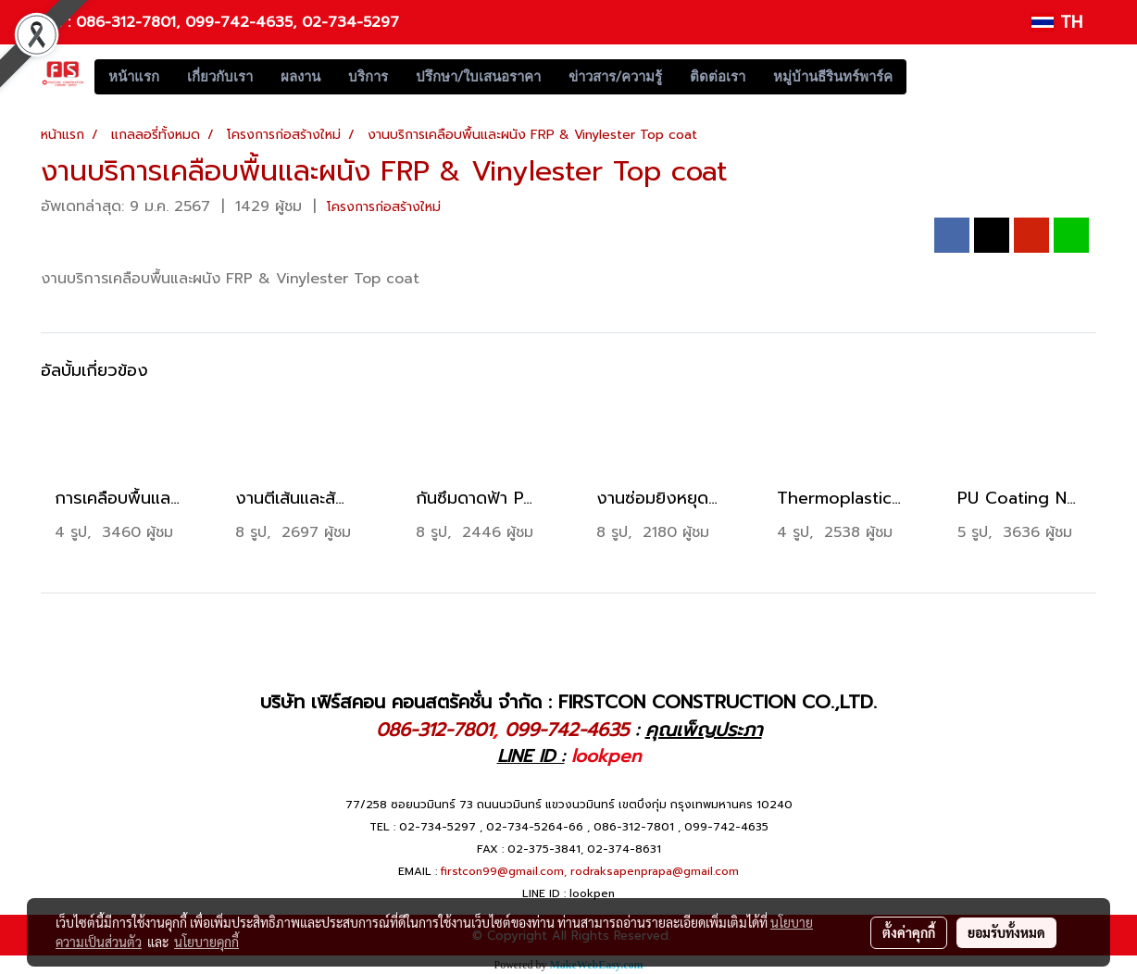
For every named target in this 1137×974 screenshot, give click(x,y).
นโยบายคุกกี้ (206, 941)
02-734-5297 (350, 22)
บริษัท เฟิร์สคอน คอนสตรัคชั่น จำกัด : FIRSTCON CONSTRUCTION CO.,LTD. (568, 702)
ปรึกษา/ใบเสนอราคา (478, 77)
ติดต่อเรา (717, 77)
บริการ (368, 77)
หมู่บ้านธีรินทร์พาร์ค (833, 77)
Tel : (58, 22)
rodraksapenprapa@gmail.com (654, 871)
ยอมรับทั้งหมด (1006, 932)
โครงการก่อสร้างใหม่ (384, 207)
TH (1056, 22)
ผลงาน (300, 77)
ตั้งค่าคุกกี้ (908, 932)
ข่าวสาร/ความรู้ (615, 77)
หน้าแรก (133, 77)
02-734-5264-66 (534, 826)
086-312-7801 (126, 22)
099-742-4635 (239, 22)
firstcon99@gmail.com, (504, 871)
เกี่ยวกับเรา (220, 77)
